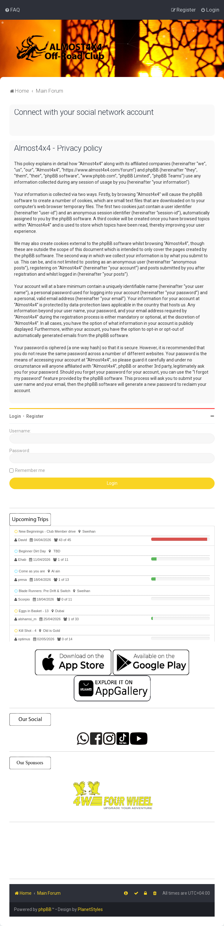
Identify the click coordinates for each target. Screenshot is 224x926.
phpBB (45, 909)
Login (15, 416)
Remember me (30, 470)
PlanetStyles (90, 909)
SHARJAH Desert (112, 850)
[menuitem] (12, 9)
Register (35, 416)
